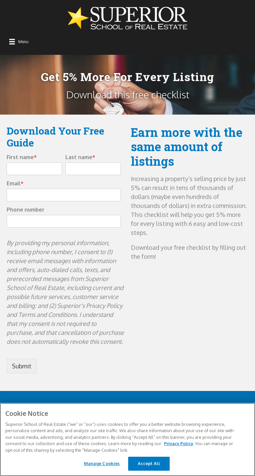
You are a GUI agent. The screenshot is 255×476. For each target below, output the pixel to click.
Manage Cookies (102, 463)
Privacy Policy (178, 443)
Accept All (149, 463)
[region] (127, 439)
